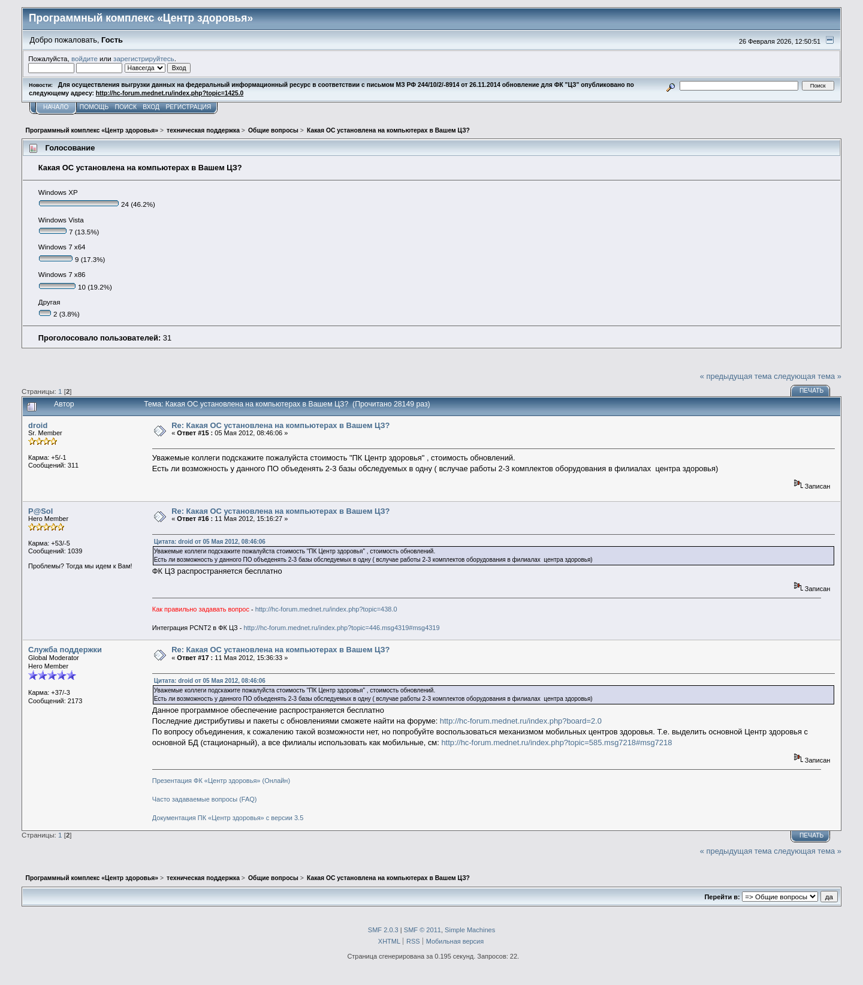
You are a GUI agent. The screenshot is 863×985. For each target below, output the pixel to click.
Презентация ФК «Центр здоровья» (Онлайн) (221, 780)
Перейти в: (722, 896)
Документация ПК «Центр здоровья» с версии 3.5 (228, 817)
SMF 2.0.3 (383, 929)
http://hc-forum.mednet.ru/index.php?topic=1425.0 (169, 93)
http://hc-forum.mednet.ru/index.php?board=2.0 (521, 720)
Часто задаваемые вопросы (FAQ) (204, 799)
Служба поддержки (65, 649)
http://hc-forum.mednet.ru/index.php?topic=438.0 (326, 609)
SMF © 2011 (422, 929)
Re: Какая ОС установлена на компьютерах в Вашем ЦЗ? (280, 425)
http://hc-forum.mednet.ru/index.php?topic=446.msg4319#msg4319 (341, 627)
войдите (84, 58)
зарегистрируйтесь (143, 58)
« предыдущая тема (736, 376)
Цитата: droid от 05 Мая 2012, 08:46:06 (209, 541)
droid (37, 425)
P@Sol (40, 511)
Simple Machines (470, 929)
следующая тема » (807, 376)
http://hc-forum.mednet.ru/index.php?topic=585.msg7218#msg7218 (556, 742)
